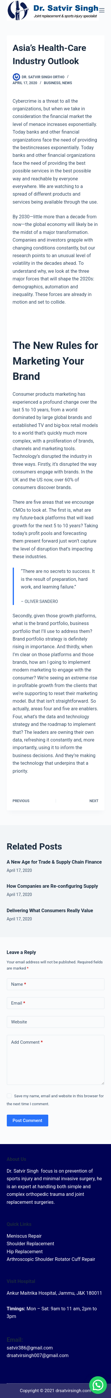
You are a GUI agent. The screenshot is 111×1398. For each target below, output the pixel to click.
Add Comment (27, 1042)
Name (18, 984)
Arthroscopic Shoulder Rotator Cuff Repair (51, 1259)
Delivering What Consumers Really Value (50, 910)
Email (18, 1003)
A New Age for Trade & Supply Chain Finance (54, 862)
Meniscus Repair (24, 1236)
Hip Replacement (25, 1251)
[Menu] (101, 10)
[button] (98, 1385)
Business (52, 83)
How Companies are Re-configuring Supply (52, 886)
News (67, 83)
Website (19, 1022)
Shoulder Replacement (30, 1243)
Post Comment (27, 1120)
